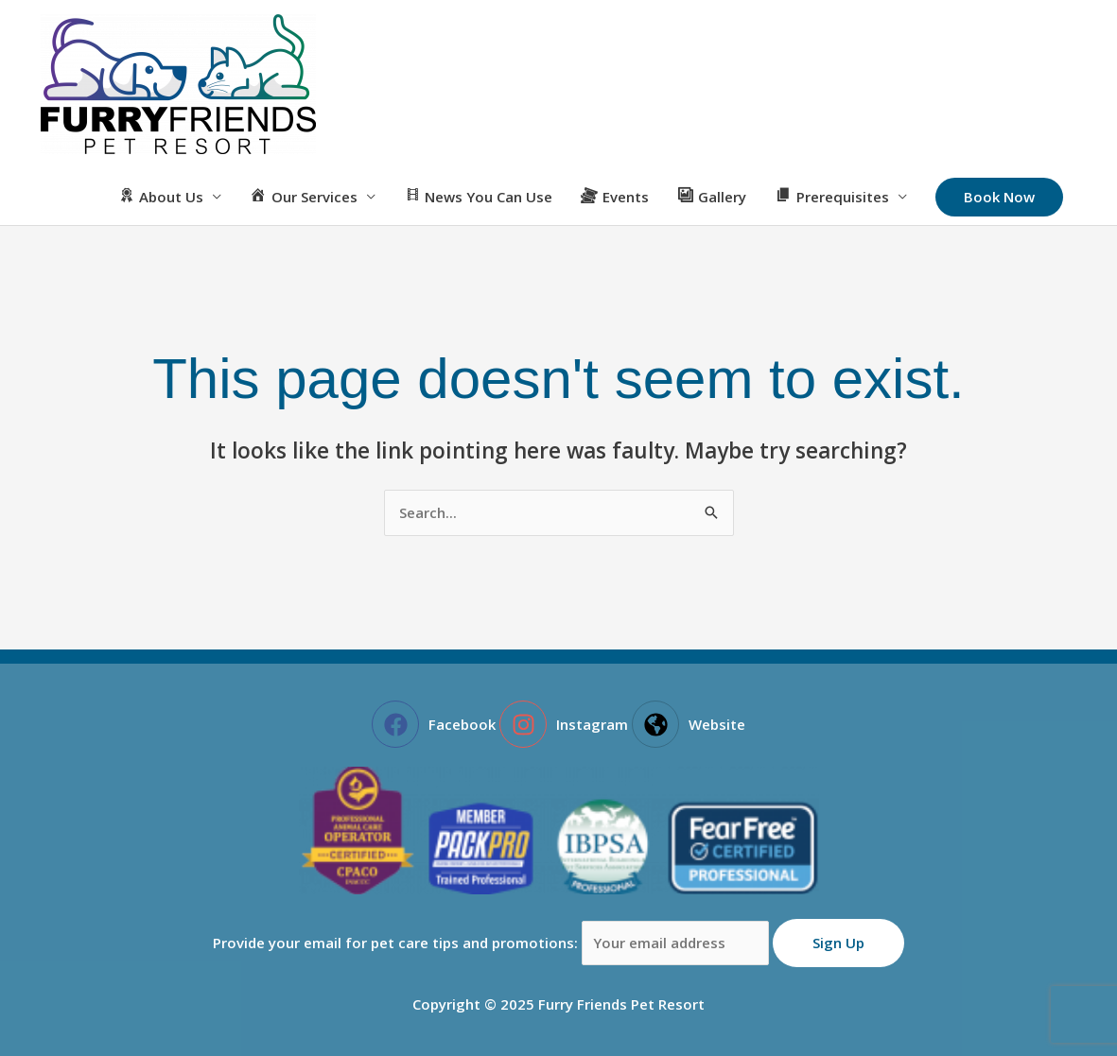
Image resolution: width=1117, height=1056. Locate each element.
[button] (999, 197)
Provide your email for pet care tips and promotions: (493, 942)
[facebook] (434, 724)
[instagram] (563, 724)
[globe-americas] (688, 724)
